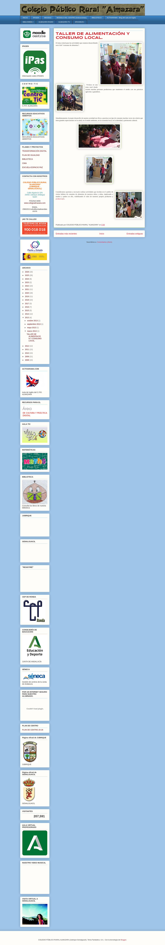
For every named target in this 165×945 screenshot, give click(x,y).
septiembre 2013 (34, 324)
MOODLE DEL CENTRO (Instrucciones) (71, 18)
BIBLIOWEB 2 (28, 22)
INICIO (25, 18)
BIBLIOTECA (97, 18)
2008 (27, 360)
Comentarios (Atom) (104, 242)
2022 (27, 286)
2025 (27, 275)
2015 (27, 310)
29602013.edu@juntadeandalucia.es (34, 210)
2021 (27, 289)
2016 (27, 307)
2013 (27, 318)
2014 (27, 314)
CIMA (24, 163)
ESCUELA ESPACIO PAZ (32, 167)
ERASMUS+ (79, 22)
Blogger (123, 940)
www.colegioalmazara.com (35, 203)
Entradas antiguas (135, 234)
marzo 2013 (32, 331)
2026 (27, 272)
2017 (27, 303)
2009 (27, 357)
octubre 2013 (32, 321)
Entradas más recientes (66, 234)
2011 (27, 349)
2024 (27, 279)
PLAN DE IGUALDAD (31, 155)
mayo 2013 (31, 328)
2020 (27, 293)
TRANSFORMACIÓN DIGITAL (34, 151)
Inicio (101, 234)
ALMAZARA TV (64, 22)
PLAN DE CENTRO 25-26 (32, 730)
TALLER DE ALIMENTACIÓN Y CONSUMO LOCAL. (34, 337)
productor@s (60, 199)
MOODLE (47, 18)
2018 (27, 300)
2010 (27, 353)
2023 (27, 282)
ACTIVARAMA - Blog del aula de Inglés (121, 18)
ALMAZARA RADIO (46, 22)
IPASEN (36, 18)
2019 (27, 296)
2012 (27, 346)
